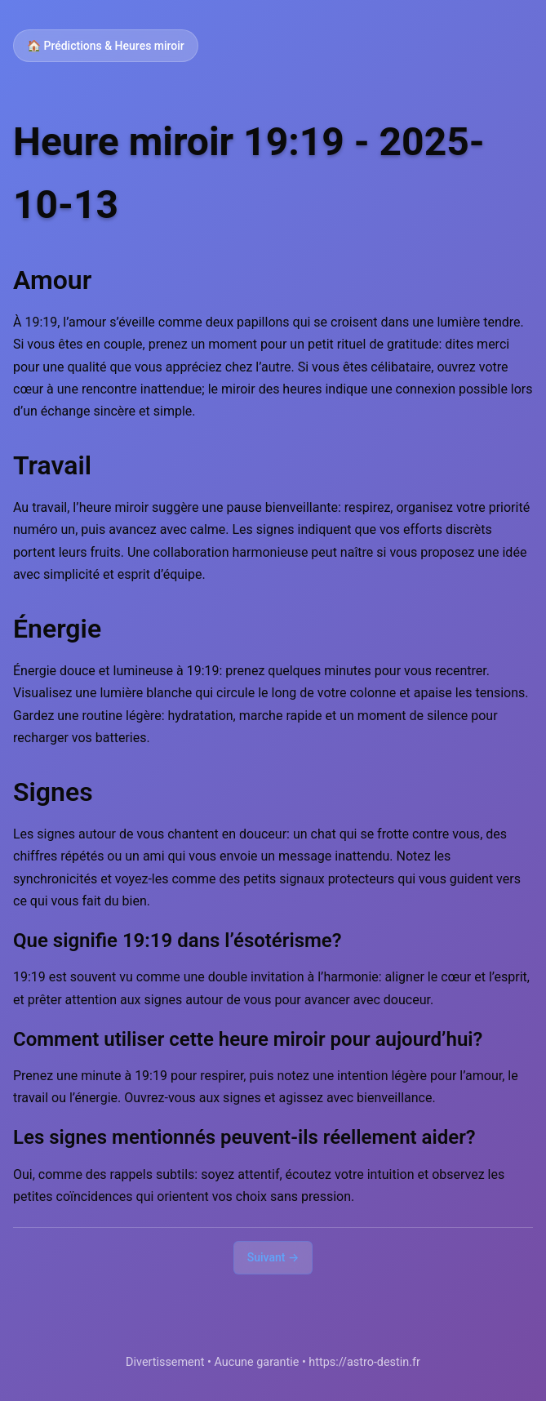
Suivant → (273, 1257)
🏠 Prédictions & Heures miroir (105, 45)
